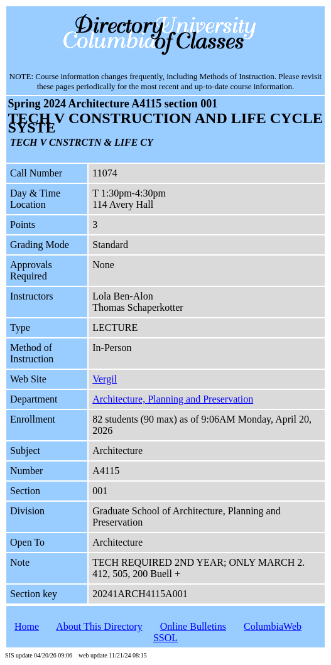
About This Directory (99, 626)
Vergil (104, 379)
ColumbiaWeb (272, 626)
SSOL (165, 637)
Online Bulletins (193, 626)
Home (26, 626)
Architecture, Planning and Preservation (172, 399)
